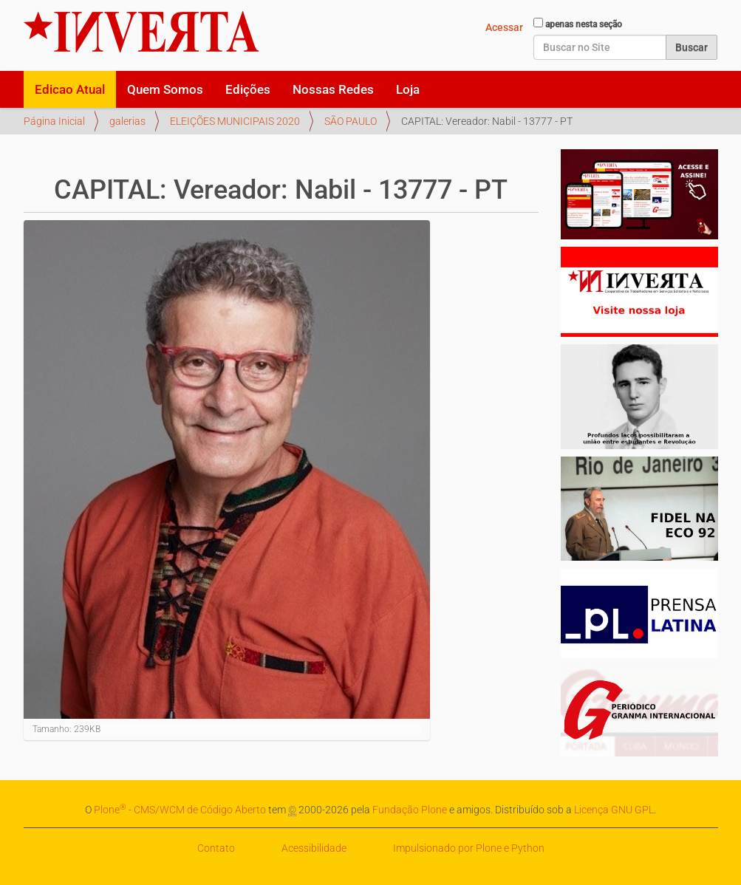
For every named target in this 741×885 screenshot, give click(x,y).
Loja (408, 89)
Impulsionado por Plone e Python (468, 848)
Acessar (504, 27)
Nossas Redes (333, 89)
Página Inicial (54, 121)
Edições (247, 89)
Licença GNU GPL (614, 810)
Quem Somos (165, 89)
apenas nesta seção (583, 24)
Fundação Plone (409, 810)
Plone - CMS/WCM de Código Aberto (180, 810)
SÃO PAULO (350, 121)
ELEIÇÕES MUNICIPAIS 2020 (235, 121)
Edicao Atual (70, 89)
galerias (127, 121)
